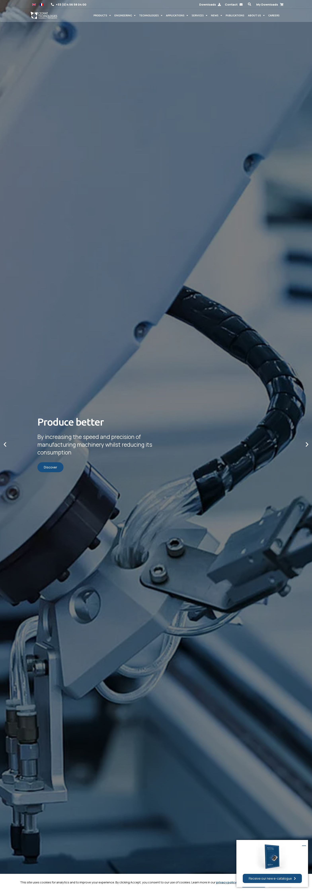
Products (102, 15)
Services (199, 15)
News (216, 15)
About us (256, 15)
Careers (274, 15)
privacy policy (226, 882)
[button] (249, 4)
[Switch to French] (41, 4)
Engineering (125, 15)
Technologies (150, 15)
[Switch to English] (34, 4)
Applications (177, 15)
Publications (235, 15)
